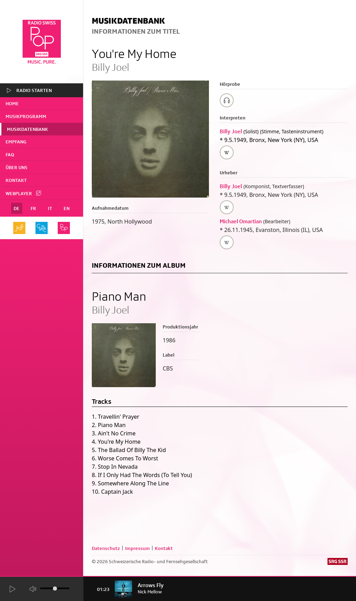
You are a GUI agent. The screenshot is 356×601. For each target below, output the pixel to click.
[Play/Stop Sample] (226, 100)
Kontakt (16, 180)
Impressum (137, 548)
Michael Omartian (241, 221)
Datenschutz (106, 548)
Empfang (16, 141)
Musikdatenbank (27, 129)
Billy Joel (231, 131)
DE (16, 208)
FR (33, 208)
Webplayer (24, 193)
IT (50, 208)
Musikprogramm (26, 116)
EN (67, 208)
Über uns (16, 167)
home (12, 103)
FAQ (10, 154)
